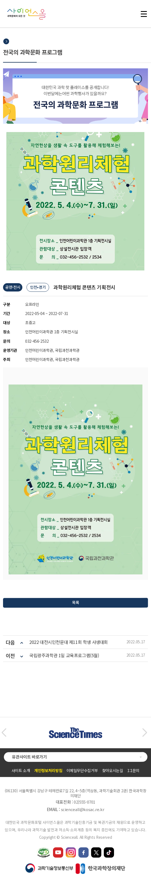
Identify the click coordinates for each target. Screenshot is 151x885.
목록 (75, 602)
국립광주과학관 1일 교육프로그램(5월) (64, 655)
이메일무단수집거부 (82, 770)
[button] (3, 733)
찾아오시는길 (112, 770)
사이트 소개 (21, 770)
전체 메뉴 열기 (144, 14)
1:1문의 (133, 770)
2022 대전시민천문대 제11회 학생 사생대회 (68, 642)
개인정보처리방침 (48, 770)
